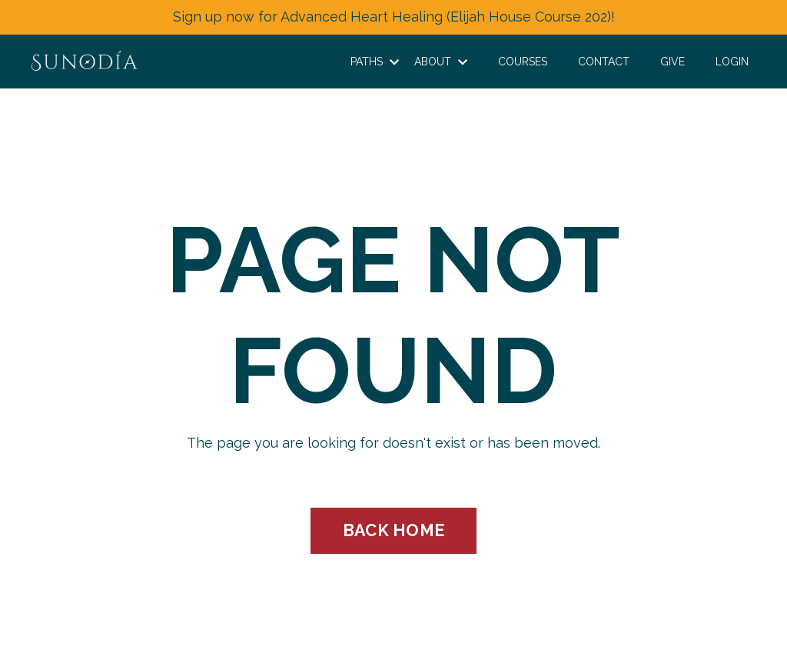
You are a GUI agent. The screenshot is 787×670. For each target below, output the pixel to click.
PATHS (374, 61)
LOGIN (732, 61)
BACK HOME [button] (393, 530)
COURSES (522, 61)
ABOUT (440, 61)
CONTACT (603, 61)
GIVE (672, 61)
